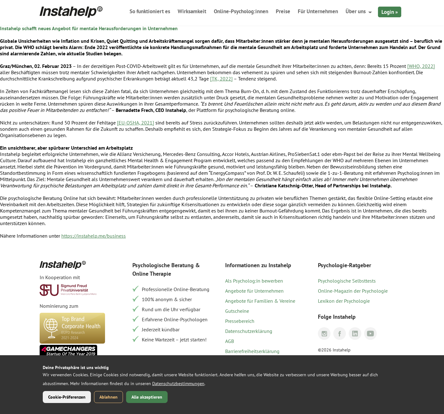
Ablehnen (108, 397)
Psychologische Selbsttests (347, 281)
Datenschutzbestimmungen (178, 383)
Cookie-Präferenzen (67, 397)
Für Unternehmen (318, 11)
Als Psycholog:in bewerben (254, 281)
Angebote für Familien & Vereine (260, 301)
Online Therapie (151, 273)
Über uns (356, 11)
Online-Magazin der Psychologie (353, 291)
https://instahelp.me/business (93, 236)
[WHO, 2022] (421, 66)
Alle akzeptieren (146, 397)
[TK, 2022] (221, 78)
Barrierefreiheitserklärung (252, 351)
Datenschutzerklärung (248, 331)
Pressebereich (239, 321)
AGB (229, 341)
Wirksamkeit (192, 11)
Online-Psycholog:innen (241, 11)
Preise (283, 11)
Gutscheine (237, 311)
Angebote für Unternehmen (254, 291)
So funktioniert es (150, 11)
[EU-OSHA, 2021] (135, 122)
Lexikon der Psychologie (344, 301)
